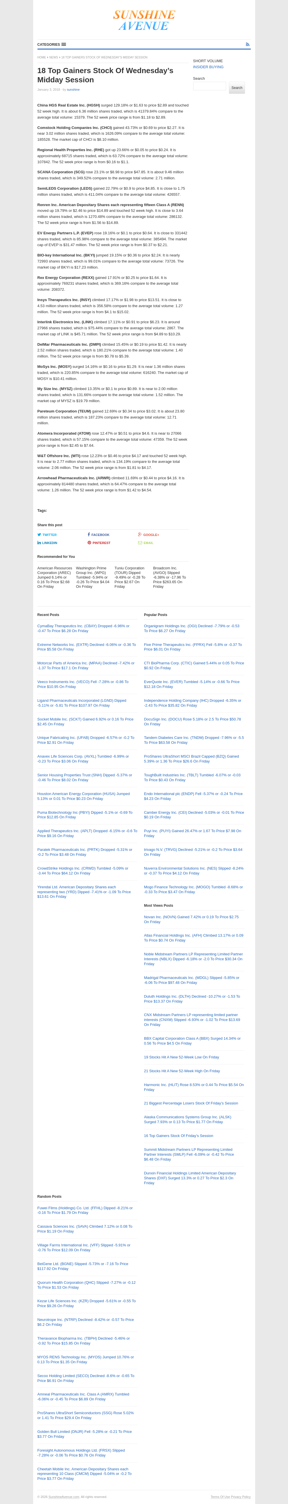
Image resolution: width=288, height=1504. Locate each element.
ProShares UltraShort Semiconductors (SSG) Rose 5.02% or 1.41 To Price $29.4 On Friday (85, 1415)
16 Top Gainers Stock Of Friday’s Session (178, 1136)
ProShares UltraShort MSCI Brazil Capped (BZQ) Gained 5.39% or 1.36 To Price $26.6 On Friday (191, 758)
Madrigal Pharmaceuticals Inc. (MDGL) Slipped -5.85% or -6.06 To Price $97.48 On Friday (191, 980)
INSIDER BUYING (208, 67)
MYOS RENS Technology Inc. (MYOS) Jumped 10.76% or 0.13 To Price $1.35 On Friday (85, 1359)
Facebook (98, 535)
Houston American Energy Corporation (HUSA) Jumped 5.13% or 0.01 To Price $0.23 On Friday (83, 796)
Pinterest (99, 543)
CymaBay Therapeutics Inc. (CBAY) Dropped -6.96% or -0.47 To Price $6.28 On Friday (83, 628)
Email (145, 543)
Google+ (148, 535)
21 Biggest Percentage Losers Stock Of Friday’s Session (191, 1103)
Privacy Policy (241, 1497)
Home (41, 57)
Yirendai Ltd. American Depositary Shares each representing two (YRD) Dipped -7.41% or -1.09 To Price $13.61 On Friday (84, 892)
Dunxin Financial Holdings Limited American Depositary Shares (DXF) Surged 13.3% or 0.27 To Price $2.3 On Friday (190, 1178)
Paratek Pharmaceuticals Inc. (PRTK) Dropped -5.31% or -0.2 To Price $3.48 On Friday (84, 852)
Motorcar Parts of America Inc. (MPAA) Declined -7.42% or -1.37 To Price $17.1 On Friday (86, 665)
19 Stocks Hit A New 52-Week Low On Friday (181, 1057)
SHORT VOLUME (208, 61)
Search (199, 78)
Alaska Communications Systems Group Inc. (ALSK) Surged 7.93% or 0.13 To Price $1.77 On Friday (187, 1119)
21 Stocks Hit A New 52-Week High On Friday (182, 1071)
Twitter (47, 535)
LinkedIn (47, 543)
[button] (51, 45)
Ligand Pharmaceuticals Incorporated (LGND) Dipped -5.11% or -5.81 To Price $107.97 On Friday (82, 703)
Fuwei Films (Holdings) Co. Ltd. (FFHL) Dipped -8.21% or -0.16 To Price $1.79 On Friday (85, 1210)
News (53, 57)
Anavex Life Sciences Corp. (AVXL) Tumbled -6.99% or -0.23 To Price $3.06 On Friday (83, 758)
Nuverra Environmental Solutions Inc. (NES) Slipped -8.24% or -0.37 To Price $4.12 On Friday (193, 870)
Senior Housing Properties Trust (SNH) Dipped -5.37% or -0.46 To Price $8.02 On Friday (84, 777)
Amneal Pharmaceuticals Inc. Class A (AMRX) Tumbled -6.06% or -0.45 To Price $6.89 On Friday (83, 1396)
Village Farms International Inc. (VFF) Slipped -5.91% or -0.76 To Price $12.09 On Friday (84, 1247)
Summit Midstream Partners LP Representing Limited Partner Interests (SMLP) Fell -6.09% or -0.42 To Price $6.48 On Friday (189, 1154)
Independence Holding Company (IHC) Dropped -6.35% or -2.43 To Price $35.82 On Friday (192, 703)
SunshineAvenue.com (63, 1497)
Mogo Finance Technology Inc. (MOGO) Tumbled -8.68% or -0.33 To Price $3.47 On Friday (193, 889)
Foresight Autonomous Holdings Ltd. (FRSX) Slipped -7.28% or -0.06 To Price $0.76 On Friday (81, 1452)
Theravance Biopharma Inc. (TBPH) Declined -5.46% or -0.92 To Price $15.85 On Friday (83, 1340)
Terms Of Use (220, 1497)
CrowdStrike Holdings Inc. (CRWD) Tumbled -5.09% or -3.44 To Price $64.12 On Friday (82, 870)
